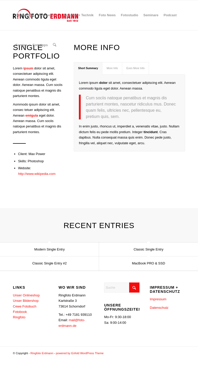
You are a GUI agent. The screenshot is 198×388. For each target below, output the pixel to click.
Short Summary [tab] (88, 68)
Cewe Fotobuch (24, 306)
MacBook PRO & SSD (148, 263)
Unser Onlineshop (26, 295)
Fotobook (20, 312)
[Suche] (54, 45)
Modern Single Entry (49, 249)
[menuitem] (25, 15)
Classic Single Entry (148, 249)
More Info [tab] (112, 68)
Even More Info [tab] (135, 68)
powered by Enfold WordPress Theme (79, 353)
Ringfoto (19, 317)
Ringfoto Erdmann (41, 353)
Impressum (158, 299)
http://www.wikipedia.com (36, 174)
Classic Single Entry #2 (49, 263)
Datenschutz (159, 308)
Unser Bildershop (26, 301)
